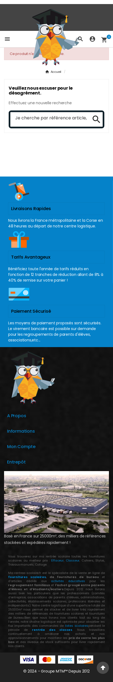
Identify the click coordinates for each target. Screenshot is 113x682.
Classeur (71, 560)
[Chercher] (49, 118)
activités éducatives (68, 581)
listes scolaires (76, 626)
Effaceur (57, 560)
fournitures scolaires (27, 577)
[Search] (94, 119)
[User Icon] (92, 39)
